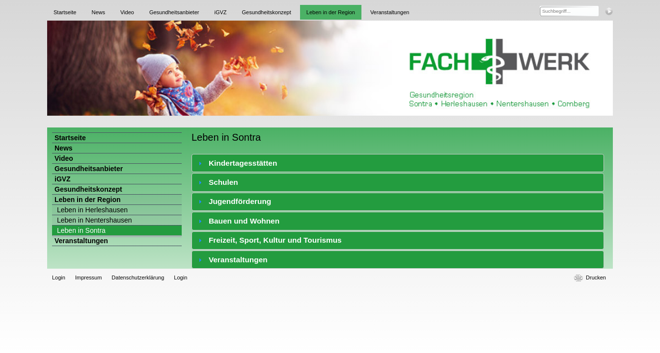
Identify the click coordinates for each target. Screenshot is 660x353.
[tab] (398, 163)
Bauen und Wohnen (244, 221)
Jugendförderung (240, 201)
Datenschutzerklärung (137, 277)
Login (58, 277)
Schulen (223, 182)
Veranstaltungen (238, 259)
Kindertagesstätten (243, 163)
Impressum (88, 277)
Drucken (596, 277)
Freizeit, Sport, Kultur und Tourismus (275, 240)
